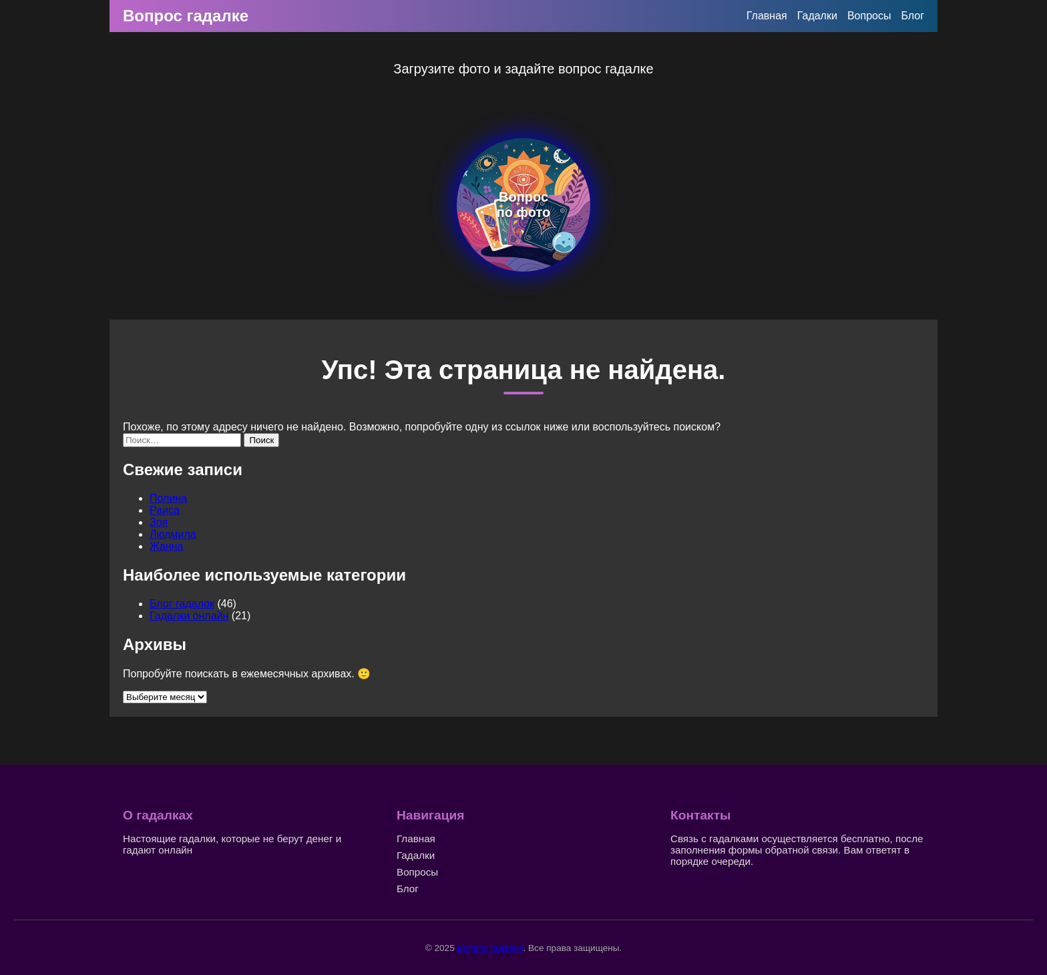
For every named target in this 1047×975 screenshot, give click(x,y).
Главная (767, 15)
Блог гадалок (182, 603)
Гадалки (817, 15)
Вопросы (869, 15)
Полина (168, 498)
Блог (912, 15)
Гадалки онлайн (189, 615)
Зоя (159, 522)
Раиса (165, 510)
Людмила (173, 534)
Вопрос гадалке (185, 16)
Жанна (166, 546)
